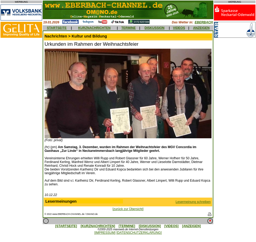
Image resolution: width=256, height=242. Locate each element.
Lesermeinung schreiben (193, 202)
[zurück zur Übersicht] (128, 209)
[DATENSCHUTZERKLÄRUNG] (139, 233)
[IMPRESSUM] (104, 233)
